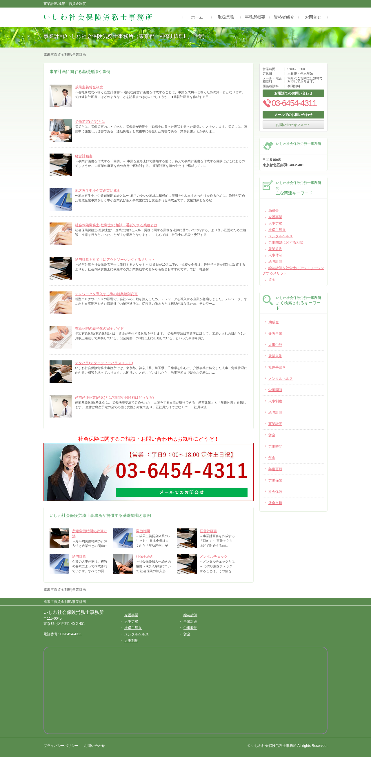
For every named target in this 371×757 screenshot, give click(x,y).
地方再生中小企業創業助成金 (97, 191)
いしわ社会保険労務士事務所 (73, 612)
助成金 (273, 211)
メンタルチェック (214, 556)
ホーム (197, 17)
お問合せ (313, 17)
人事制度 (131, 641)
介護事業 (275, 217)
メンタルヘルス (280, 236)
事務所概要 (255, 17)
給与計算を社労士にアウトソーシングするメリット (115, 260)
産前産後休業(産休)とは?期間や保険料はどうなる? (114, 397)
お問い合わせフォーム (293, 125)
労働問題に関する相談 (285, 242)
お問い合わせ (94, 746)
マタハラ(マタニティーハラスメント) (104, 363)
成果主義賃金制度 (89, 87)
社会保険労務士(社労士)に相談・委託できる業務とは (116, 225)
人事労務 (275, 223)
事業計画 (190, 621)
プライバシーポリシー (60, 746)
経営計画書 (83, 156)
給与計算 (79, 556)
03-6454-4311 (290, 103)
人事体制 (275, 255)
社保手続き (144, 556)
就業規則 (275, 249)
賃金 (271, 280)
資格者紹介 (284, 17)
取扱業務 (226, 17)
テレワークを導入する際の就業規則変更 (106, 294)
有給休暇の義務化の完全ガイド (99, 328)
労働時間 (143, 531)
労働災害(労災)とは (90, 122)
